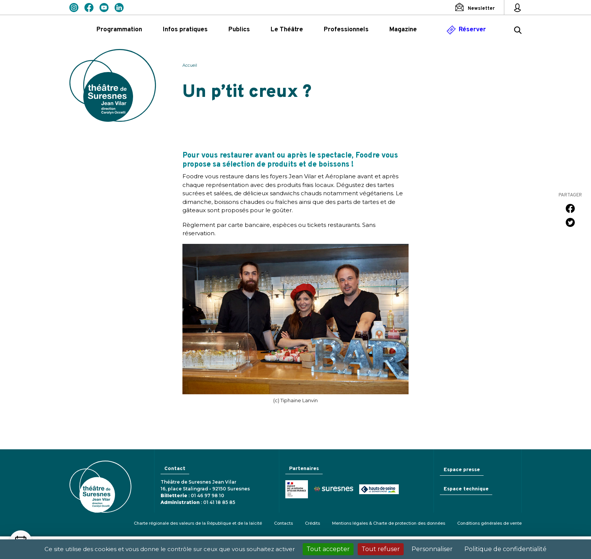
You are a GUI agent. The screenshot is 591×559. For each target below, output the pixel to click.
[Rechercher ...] (518, 31)
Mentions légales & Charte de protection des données (388, 523)
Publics (239, 30)
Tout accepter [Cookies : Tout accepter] (328, 549)
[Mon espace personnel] (517, 7)
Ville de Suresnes (331, 490)
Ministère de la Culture (294, 490)
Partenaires (303, 469)
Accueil (189, 65)
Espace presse (460, 469)
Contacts (283, 523)
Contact (174, 469)
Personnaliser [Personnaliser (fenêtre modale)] (432, 549)
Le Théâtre (287, 30)
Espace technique (465, 490)
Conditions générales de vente (489, 523)
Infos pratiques (185, 30)
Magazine (403, 30)
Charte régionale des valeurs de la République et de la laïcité (198, 523)
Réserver (472, 30)
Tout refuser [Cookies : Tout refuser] (380, 549)
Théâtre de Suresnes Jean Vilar (112, 85)
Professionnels (346, 30)
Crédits (312, 523)
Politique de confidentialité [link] (505, 549)
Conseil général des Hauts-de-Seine (377, 490)
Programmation (119, 30)
